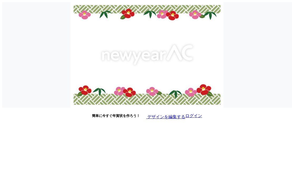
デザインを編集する (162, 115)
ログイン (193, 115)
